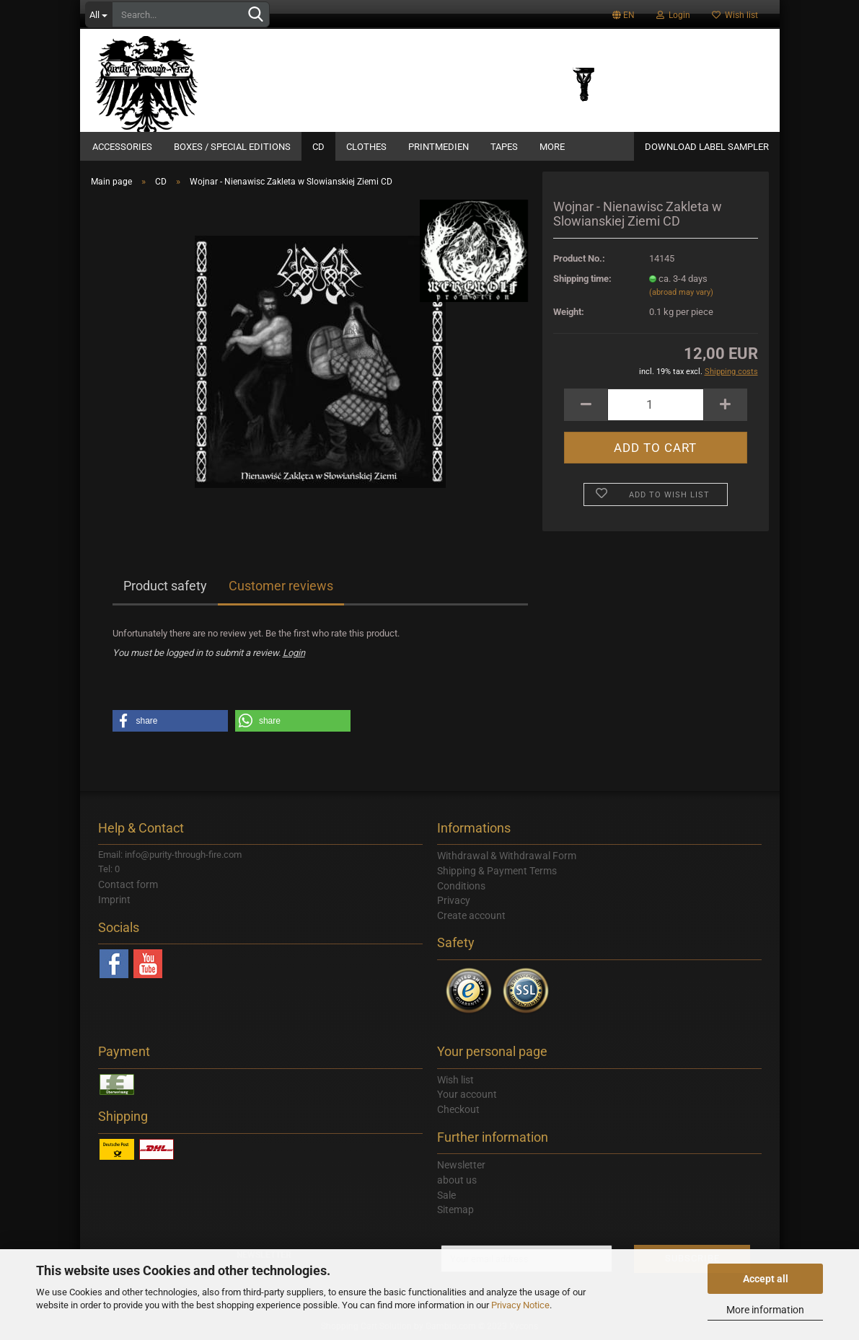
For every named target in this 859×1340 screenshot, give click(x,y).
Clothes (366, 146)
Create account (471, 915)
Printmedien (438, 146)
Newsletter (461, 1165)
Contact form (128, 884)
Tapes (504, 146)
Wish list (735, 15)
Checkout (458, 1109)
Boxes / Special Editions (232, 146)
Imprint (114, 899)
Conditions (461, 886)
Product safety (165, 585)
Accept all (765, 1278)
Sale (446, 1195)
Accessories (122, 146)
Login (673, 15)
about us (457, 1180)
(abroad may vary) (681, 292)
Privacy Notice (520, 1305)
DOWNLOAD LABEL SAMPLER (707, 146)
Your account (467, 1094)
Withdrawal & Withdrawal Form (506, 855)
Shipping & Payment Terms (497, 871)
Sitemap (455, 1209)
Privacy (453, 900)
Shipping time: (582, 278)
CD (318, 146)
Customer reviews (281, 585)
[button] (170, 721)
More (552, 146)
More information (765, 1309)
